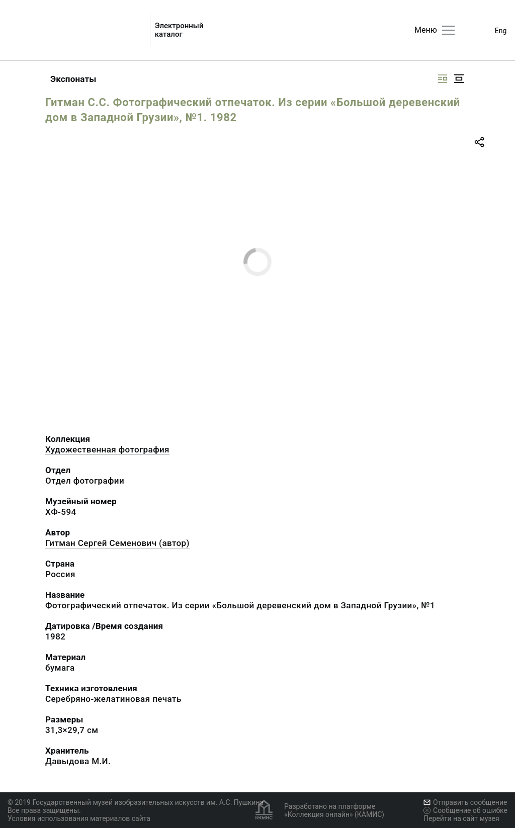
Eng (501, 31)
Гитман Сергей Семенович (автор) (117, 543)
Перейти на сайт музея (461, 818)
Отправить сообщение (465, 802)
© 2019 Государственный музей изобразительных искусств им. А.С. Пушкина (136, 802)
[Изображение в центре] (459, 78)
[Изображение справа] (443, 78)
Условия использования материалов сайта (79, 818)
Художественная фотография (107, 449)
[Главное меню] (448, 30)
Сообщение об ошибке (465, 810)
